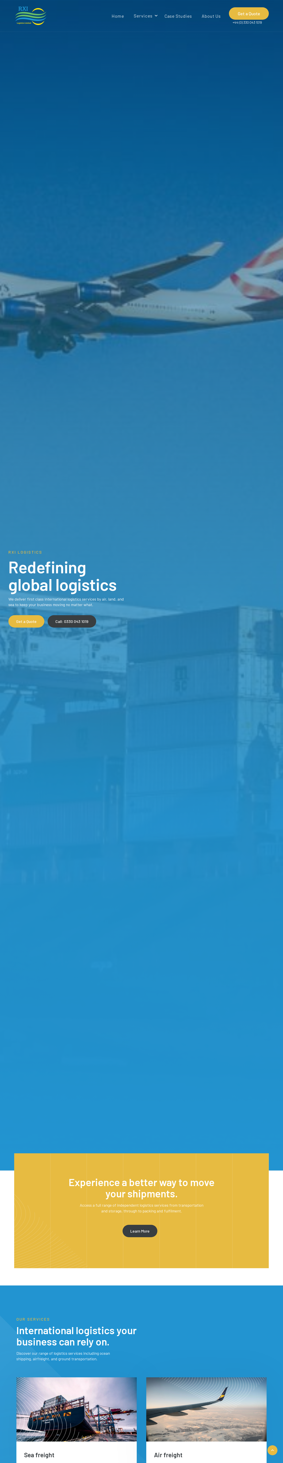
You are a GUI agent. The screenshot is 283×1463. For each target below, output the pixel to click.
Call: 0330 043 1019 (71, 621)
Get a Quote (249, 13)
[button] (144, 15)
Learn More (140, 1231)
